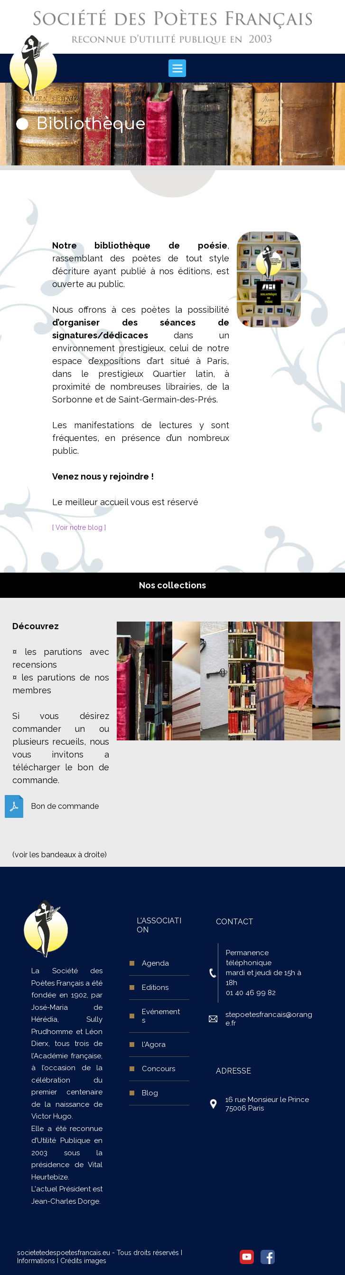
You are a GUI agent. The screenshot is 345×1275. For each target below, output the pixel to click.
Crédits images (83, 1261)
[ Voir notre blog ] (79, 527)
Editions (155, 987)
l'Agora (154, 1044)
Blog (150, 1093)
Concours (158, 1068)
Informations (36, 1261)
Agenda (155, 963)
